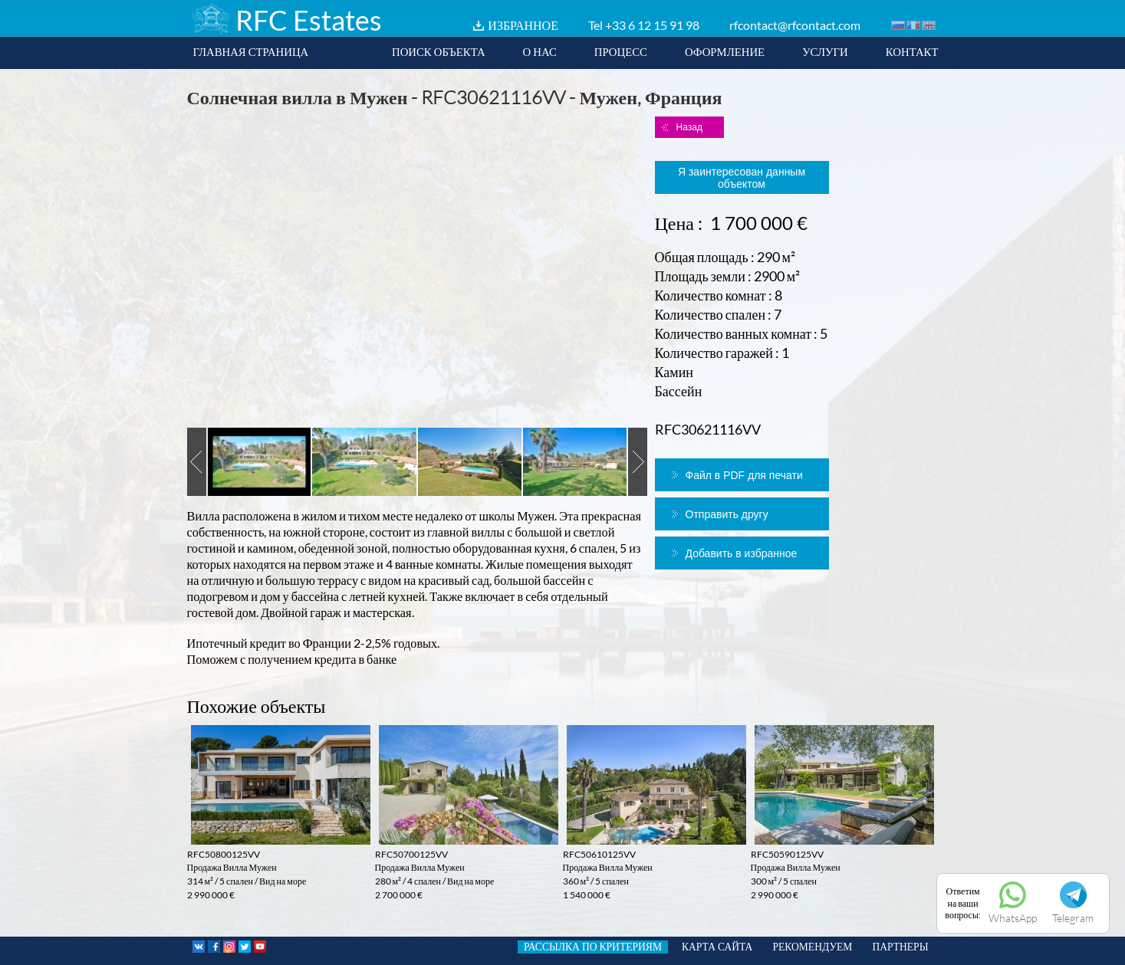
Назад (689, 127)
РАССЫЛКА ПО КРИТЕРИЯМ (593, 946)
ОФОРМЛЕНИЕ (725, 51)
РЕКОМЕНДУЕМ (812, 946)
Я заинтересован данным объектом (741, 178)
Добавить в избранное (742, 553)
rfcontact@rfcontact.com (794, 25)
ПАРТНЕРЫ (900, 946)
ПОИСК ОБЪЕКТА (438, 51)
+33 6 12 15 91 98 (652, 25)
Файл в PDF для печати (744, 475)
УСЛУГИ (825, 51)
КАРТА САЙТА (717, 946)
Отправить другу (727, 514)
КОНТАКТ (912, 51)
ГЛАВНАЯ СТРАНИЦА (251, 51)
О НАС (540, 51)
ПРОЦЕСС (620, 51)
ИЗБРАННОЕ (523, 25)
